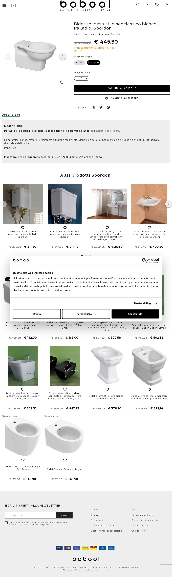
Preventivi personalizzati (146, 519)
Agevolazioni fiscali (143, 514)
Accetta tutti (135, 313)
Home (94, 509)
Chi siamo (96, 514)
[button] (82, 254)
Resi (134, 509)
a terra (79, 61)
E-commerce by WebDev (127, 566)
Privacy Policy (24, 521)
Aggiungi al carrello (122, 87)
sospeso (93, 61)
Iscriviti (64, 514)
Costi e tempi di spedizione (106, 530)
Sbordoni (103, 33)
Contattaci (97, 519)
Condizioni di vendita (103, 524)
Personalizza (86, 313)
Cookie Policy (139, 530)
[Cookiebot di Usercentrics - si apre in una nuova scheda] (144, 260)
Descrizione (11, 113)
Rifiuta (37, 313)
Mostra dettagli (143, 303)
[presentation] (62, 55)
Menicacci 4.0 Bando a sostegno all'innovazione (86, 569)
